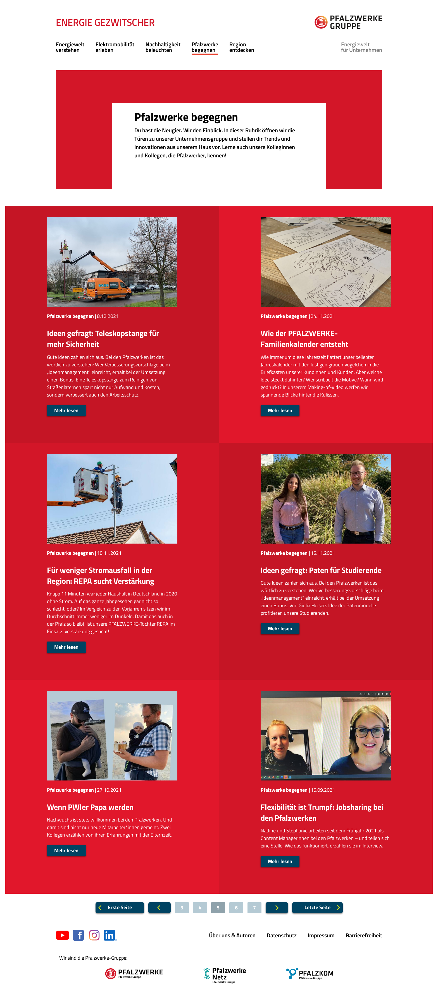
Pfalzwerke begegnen (205, 47)
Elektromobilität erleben (115, 47)
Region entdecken (241, 47)
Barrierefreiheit (364, 935)
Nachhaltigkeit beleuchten (163, 47)
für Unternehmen (361, 47)
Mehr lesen (66, 410)
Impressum (321, 935)
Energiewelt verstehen (70, 47)
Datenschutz (282, 935)
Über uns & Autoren (232, 935)
